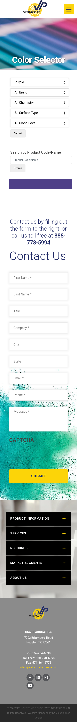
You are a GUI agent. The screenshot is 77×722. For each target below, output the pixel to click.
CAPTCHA (21, 440)
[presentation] (40, 455)
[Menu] (69, 9)
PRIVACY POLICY (16, 708)
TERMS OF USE (34, 708)
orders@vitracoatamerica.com (38, 667)
